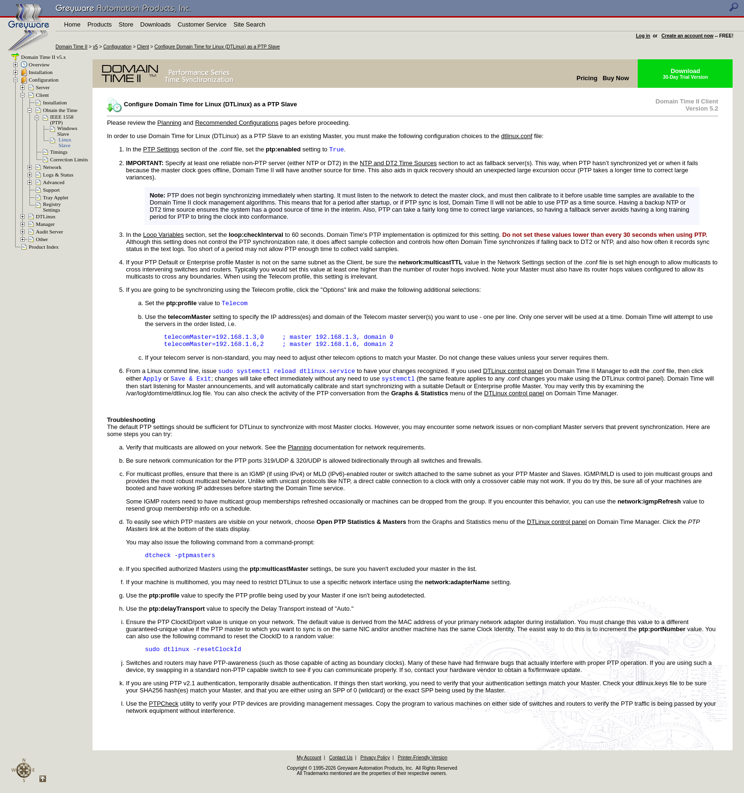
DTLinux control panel (513, 376)
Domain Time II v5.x (43, 57)
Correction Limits (69, 159)
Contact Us (341, 767)
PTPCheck (163, 713)
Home (72, 24)
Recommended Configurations (237, 122)
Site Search (249, 24)
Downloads (155, 24)
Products (99, 24)
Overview (39, 64)
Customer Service (201, 24)
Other (42, 239)
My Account (309, 767)
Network (52, 167)
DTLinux (46, 216)
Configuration (117, 46)
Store (126, 24)
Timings (59, 152)
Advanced (54, 182)
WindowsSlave (67, 131)
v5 (95, 46)
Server (43, 87)
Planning (170, 122)
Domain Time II (71, 46)
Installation (41, 72)
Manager (45, 224)
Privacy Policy (375, 767)
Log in (643, 35)
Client (143, 46)
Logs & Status (58, 174)
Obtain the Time (60, 110)
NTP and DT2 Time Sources (398, 164)
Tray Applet (55, 197)
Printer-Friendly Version (422, 767)
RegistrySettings (52, 207)
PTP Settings (161, 150)
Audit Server (49, 231)
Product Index (44, 247)
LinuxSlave (65, 142)
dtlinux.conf (516, 136)
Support (51, 190)
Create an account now (687, 35)
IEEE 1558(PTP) (62, 119)
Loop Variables (163, 235)
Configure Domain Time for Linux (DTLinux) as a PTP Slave (217, 46)
